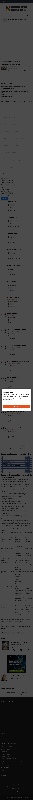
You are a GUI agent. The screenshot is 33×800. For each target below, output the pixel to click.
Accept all (16, 406)
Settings (16, 402)
